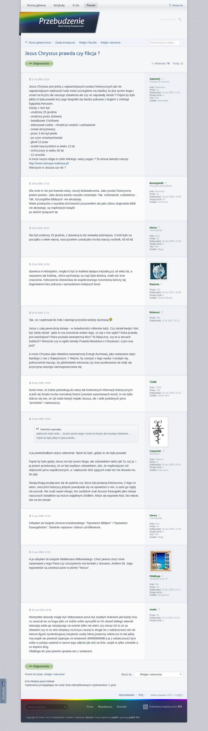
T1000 (153, 382)
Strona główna (36, 6)
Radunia (154, 284)
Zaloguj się (177, 5)
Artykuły (59, 6)
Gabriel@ (155, 79)
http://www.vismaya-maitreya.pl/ (49, 163)
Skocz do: (126, 674)
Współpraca (105, 706)
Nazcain (89, 717)
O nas (90, 706)
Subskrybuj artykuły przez (165, 706)
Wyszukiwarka (126, 695)
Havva (153, 227)
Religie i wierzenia (110, 42)
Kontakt (122, 706)
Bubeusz (155, 312)
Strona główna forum (40, 42)
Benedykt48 (156, 183)
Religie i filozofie (88, 42)
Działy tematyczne (65, 42)
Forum (91, 6)
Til (168, 63)
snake (153, 609)
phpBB (115, 717)
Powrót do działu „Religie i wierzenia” (45, 674)
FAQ (140, 695)
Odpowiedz (40, 63)
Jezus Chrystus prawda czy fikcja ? (62, 53)
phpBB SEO (134, 717)
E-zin (76, 6)
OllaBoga (155, 576)
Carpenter (155, 451)
